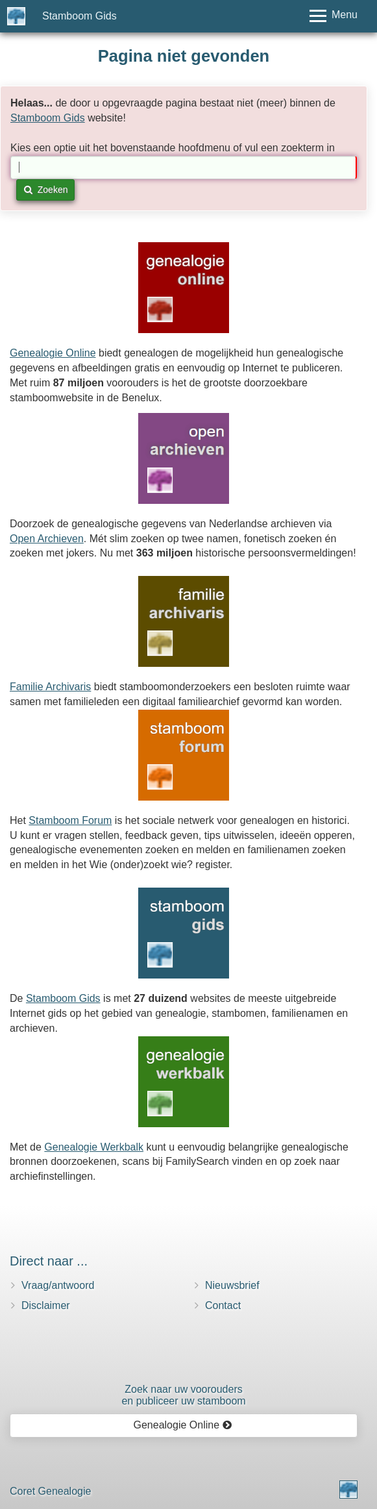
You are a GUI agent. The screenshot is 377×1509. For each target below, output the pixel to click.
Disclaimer (45, 1305)
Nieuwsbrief (232, 1285)
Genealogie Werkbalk (93, 1147)
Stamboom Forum (70, 820)
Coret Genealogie (50, 1491)
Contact (223, 1305)
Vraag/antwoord (57, 1285)
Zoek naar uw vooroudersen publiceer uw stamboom (183, 1395)
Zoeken (45, 189)
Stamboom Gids (79, 15)
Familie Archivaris (50, 686)
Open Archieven (47, 538)
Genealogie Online (53, 352)
